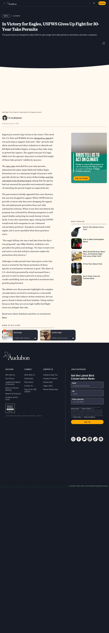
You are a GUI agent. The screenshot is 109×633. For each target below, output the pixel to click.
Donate (102, 3)
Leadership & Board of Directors (12, 383)
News (6, 16)
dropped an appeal (43, 138)
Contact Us (28, 386)
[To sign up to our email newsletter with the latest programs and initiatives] (87, 385)
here (4, 317)
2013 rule (10, 166)
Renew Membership (50, 389)
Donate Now (48, 382)
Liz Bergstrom (16, 118)
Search (94, 2)
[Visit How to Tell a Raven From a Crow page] (89, 231)
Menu (4, 3)
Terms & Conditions (89, 417)
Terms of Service (86, 408)
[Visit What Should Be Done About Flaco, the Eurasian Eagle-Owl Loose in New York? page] (89, 256)
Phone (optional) (78, 399)
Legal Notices (25, 415)
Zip (73, 391)
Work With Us (29, 375)
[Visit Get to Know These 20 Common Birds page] (89, 280)
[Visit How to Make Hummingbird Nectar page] (89, 243)
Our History (9, 379)
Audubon (11, 3)
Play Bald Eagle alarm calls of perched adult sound (35, 338)
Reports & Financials (13, 394)
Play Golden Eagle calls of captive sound (73, 338)
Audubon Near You (50, 375)
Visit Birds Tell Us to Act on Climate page (89, 158)
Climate (16, 16)
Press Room (28, 382)
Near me (90, 3)
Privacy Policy (32, 415)
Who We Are (10, 375)
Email (74, 383)
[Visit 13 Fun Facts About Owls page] (89, 268)
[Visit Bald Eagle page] (20, 335)
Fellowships (28, 379)
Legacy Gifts (48, 386)
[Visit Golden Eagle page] (58, 335)
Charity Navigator (10, 408)
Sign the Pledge (81, 178)
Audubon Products (50, 379)
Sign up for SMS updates (30, 390)
